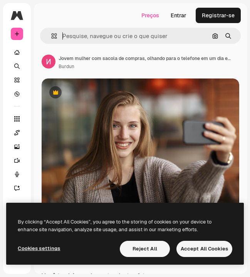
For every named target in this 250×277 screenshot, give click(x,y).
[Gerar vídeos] (21, 160)
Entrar (178, 15)
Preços (150, 15)
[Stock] (17, 80)
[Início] (17, 52)
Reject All (145, 248)
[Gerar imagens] (21, 146)
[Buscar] (17, 66)
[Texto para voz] (21, 174)
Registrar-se (218, 15)
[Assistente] (21, 188)
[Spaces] (21, 133)
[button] (51, 36)
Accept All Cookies (204, 248)
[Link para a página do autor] (48, 61)
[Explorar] (17, 94)
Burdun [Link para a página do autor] (66, 66)
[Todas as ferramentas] (17, 119)
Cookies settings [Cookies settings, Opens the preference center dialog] (39, 248)
